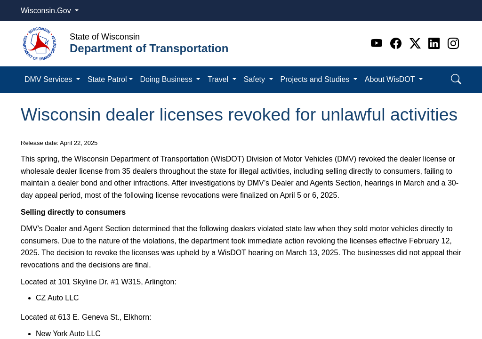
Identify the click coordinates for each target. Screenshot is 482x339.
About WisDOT (391, 79)
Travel (219, 79)
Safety (255, 79)
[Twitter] (417, 43)
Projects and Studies (316, 79)
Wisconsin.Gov (47, 11)
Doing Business (167, 79)
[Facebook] (397, 43)
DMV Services (49, 79)
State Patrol (107, 79)
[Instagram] (453, 43)
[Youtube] (378, 43)
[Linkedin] (435, 43)
